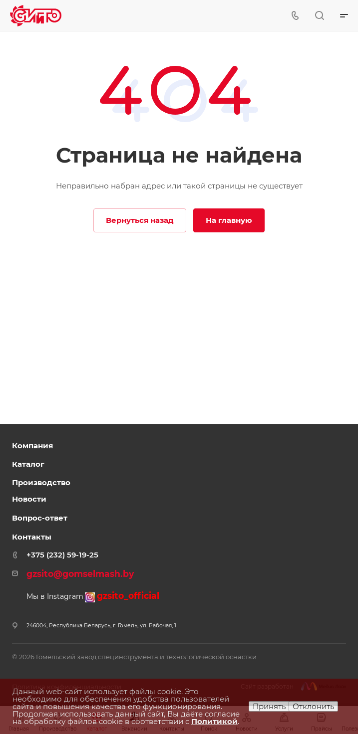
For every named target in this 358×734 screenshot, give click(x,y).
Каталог (28, 464)
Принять (269, 706)
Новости (29, 499)
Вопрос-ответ (39, 518)
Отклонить (313, 706)
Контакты (31, 537)
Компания (32, 445)
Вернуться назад (140, 220)
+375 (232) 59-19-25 (62, 554)
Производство (41, 482)
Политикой (214, 721)
